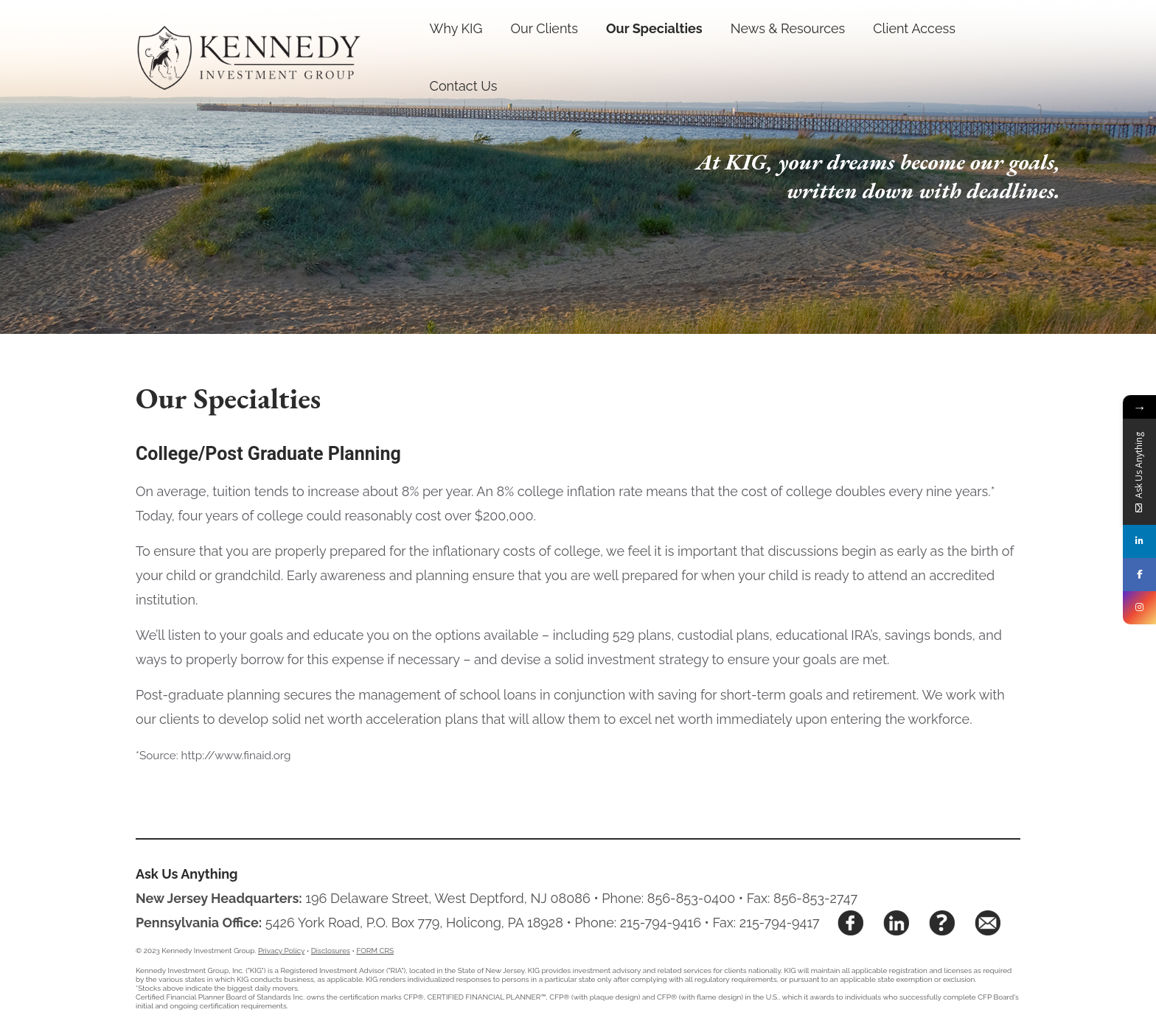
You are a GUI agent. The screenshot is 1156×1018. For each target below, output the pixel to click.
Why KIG (456, 28)
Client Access (914, 28)
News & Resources (788, 28)
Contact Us (464, 86)
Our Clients (544, 28)
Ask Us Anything (187, 874)
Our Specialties (654, 28)
